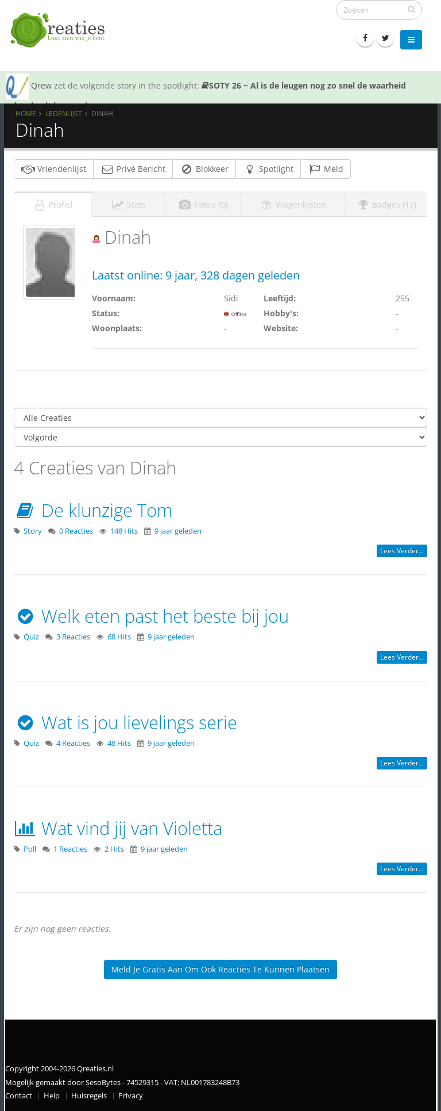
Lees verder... (402, 551)
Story (33, 531)
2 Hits (114, 849)
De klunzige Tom (93, 510)
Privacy (130, 1096)
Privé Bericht (132, 168)
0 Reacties (76, 531)
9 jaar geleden (178, 531)
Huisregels (89, 1096)
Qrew (41, 85)
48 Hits (119, 743)
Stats (128, 204)
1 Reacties (70, 849)
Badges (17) (386, 204)
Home (26, 113)
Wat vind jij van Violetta (118, 828)
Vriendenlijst (53, 168)
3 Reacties (73, 637)
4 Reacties (73, 743)
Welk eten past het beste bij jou (151, 616)
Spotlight (268, 168)
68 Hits (119, 637)
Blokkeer (204, 168)
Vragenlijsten (293, 204)
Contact (18, 1096)
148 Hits (124, 531)
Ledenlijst (63, 113)
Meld (325, 168)
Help (52, 1096)
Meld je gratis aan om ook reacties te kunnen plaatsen (220, 969)
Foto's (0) (202, 204)
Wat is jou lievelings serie (125, 722)
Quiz (31, 637)
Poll (30, 849)
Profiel (53, 204)
